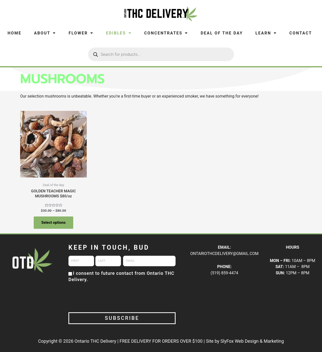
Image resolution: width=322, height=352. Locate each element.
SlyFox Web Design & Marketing (252, 341)
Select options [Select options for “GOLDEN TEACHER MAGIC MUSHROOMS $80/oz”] (53, 222)
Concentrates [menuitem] (166, 33)
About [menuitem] (45, 33)
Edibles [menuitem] (119, 33)
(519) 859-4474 (224, 273)
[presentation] (106, 297)
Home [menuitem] (14, 33)
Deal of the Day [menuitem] (222, 33)
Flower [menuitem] (81, 33)
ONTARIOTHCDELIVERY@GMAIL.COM (224, 253)
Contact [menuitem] (300, 33)
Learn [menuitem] (266, 33)
